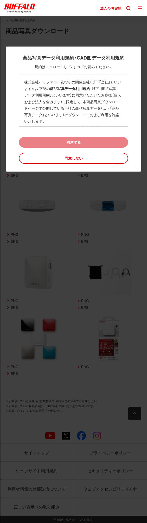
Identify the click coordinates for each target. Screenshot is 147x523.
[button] (73, 158)
